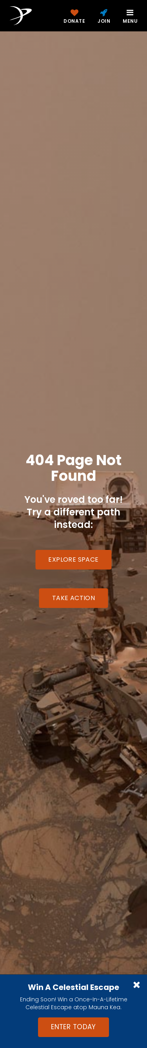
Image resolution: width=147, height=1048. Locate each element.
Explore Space (73, 559)
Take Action (73, 597)
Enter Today (73, 1027)
